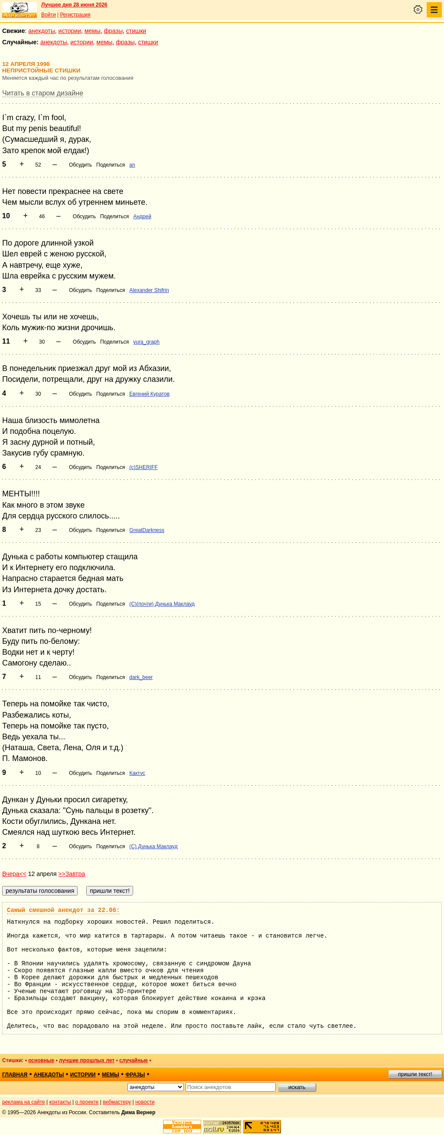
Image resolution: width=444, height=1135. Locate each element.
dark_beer (141, 677)
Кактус (137, 773)
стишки (136, 30)
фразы (113, 30)
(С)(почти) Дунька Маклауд (161, 604)
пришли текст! (415, 1074)
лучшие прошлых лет (86, 1060)
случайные (133, 1060)
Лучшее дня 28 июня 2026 (74, 5)
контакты (60, 1102)
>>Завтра (71, 873)
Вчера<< (14, 873)
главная (14, 1075)
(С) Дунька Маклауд (153, 846)
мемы (93, 30)
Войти (48, 15)
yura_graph (146, 342)
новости (144, 1102)
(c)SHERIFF (143, 467)
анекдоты (41, 30)
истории (70, 30)
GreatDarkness (146, 530)
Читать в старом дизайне (42, 93)
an (132, 165)
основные (41, 1060)
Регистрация (75, 15)
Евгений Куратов (149, 394)
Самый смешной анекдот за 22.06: (63, 910)
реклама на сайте (23, 1102)
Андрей (142, 216)
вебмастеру (117, 1102)
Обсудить (80, 165)
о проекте (87, 1102)
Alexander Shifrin (149, 290)
